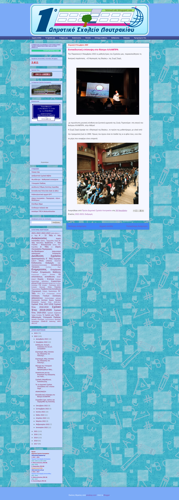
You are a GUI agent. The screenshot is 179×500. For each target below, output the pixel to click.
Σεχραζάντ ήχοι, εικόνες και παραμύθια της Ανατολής (45, 401)
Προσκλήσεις (53, 291)
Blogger (107, 495)
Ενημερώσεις (39, 269)
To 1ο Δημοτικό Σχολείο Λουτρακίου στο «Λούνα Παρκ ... (45, 386)
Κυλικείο (34, 287)
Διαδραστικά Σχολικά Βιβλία (41, 176)
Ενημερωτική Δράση (39, 274)
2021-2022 (36, 233)
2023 (36, 333)
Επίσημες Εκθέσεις (101, 38)
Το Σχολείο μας (50, 38)
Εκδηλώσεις (115, 38)
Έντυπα (88, 38)
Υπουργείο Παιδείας (39, 183)
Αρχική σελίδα (36, 38)
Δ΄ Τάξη (44, 247)
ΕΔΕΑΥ (34, 261)
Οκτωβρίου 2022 (42, 406)
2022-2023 (79, 214)
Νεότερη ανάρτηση (77, 226)
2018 (36, 441)
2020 (36, 434)
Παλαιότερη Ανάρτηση (136, 226)
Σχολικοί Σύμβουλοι (54, 313)
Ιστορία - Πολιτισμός (49, 285)
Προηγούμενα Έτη (140, 38)
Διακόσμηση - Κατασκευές (46, 253)
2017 (36, 444)
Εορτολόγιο (45, 162)
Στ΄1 (39, 293)
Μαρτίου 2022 (41, 421)
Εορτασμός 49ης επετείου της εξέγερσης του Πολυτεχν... (45, 354)
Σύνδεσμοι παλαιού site (40, 208)
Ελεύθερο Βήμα (37, 204)
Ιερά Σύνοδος (57, 283)
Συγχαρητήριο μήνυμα (54, 293)
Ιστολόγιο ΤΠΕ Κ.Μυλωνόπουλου (43, 211)
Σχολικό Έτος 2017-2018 (42, 304)
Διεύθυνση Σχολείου (46, 255)
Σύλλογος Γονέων (40, 296)
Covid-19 (44, 321)
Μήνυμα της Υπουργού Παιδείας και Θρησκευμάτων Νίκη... (44, 368)
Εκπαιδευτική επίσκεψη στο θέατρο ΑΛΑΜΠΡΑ (45, 396)
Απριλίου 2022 (41, 418)
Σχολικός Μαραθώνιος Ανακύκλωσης (43, 380)
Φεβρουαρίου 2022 (43, 424)
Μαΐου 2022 (40, 415)
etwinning (52, 321)
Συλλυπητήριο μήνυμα (53, 298)
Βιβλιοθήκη (39, 243)
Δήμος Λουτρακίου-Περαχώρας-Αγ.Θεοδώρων (46, 249)
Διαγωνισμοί (56, 251)
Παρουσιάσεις (36, 289)
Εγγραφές (57, 259)
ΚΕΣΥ (59, 285)
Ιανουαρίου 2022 (42, 427)
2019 (36, 438)
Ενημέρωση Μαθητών (50, 272)
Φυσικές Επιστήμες (38, 319)
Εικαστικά (58, 261)
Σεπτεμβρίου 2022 (42, 409)
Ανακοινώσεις (76, 38)
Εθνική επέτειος (45, 261)
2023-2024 (54, 233)
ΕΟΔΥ (59, 277)
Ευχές (39, 283)
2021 (36, 431)
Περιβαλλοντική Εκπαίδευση (51, 289)
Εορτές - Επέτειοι (46, 279)
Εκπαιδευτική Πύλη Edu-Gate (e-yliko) (45, 191)
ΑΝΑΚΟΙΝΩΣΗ (41, 391)
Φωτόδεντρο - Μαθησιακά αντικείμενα (45, 179)
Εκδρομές (127, 38)
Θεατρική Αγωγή (47, 283)
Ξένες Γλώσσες (54, 287)
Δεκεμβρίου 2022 (42, 339)
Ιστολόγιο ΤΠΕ (36, 285)
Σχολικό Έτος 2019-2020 (46, 308)
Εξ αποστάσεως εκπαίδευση (46, 275)
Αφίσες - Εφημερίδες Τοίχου (50, 241)
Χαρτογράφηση (49, 319)
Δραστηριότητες (38, 259)
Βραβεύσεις (49, 243)
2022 (36, 336)
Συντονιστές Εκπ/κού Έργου (43, 300)
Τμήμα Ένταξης (37, 315)
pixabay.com (91, 495)
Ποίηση (44, 291)
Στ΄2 (43, 293)
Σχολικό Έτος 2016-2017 (51, 302)
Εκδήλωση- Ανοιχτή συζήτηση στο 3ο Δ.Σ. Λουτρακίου (44, 347)
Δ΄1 (52, 247)
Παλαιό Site (36, 172)
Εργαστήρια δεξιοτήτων (40, 281)
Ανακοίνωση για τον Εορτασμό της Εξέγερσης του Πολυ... (45, 374)
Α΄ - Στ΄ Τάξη (46, 235)
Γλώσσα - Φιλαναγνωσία (41, 245)
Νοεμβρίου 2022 (42, 342)
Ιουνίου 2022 (40, 412)
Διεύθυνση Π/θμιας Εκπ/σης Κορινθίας (45, 187)
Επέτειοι (58, 279)
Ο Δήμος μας (63, 38)
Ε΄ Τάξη (49, 259)
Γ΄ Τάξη (58, 243)
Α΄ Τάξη (57, 235)
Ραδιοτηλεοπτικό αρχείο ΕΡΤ (42, 194)
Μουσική (42, 287)
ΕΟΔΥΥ (34, 279)
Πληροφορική (36, 291)
